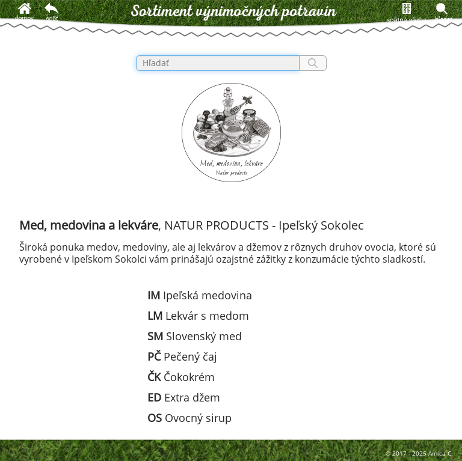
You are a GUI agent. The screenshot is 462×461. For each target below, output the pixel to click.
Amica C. (440, 453)
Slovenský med (194, 336)
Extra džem (183, 397)
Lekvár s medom (198, 315)
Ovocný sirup (189, 418)
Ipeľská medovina (199, 295)
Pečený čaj (182, 356)
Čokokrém (181, 377)
